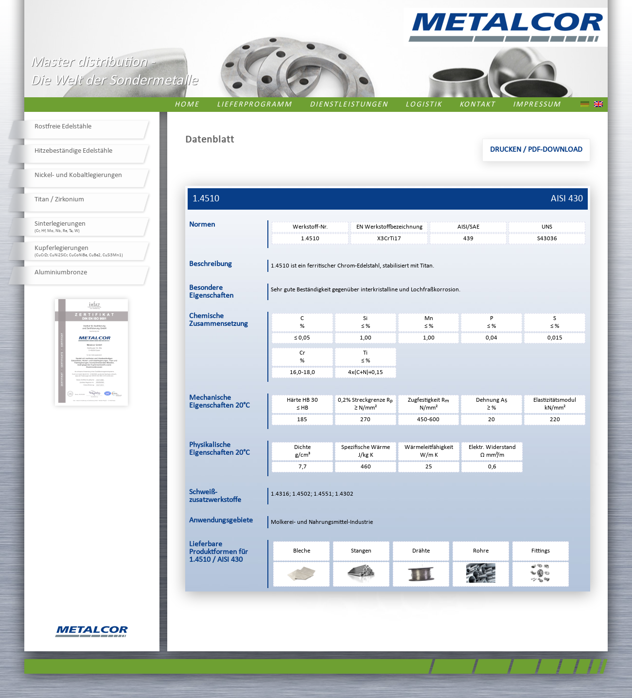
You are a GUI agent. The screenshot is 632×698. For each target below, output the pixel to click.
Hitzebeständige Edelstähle (73, 151)
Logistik (423, 104)
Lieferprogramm (254, 104)
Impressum (537, 104)
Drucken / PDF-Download (536, 150)
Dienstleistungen (349, 104)
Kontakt (477, 104)
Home (187, 104)
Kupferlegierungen (79, 251)
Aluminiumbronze (61, 272)
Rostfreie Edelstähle (63, 126)
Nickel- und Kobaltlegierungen (78, 175)
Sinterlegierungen (60, 226)
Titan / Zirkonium (59, 199)
